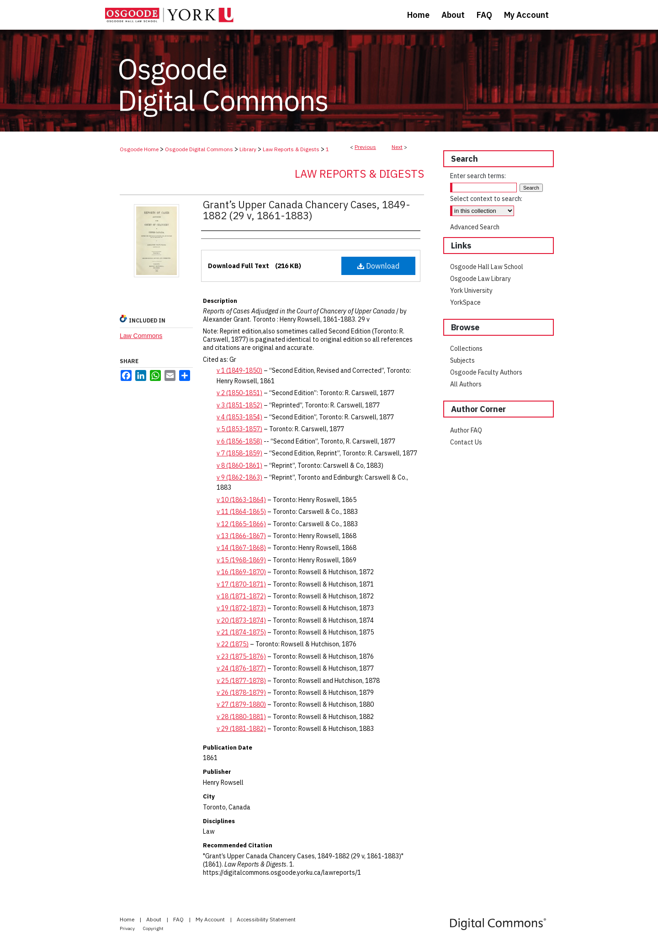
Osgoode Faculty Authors (486, 372)
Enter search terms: (478, 176)
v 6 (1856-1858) (239, 441)
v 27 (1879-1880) (241, 704)
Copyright (153, 928)
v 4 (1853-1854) (239, 417)
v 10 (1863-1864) (241, 500)
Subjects (462, 360)
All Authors (466, 384)
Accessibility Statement (266, 919)
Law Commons (141, 335)
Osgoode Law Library (480, 279)
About (154, 919)
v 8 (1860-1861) (239, 465)
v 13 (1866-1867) (241, 536)
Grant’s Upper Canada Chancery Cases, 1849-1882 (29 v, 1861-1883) (306, 210)
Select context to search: (486, 199)
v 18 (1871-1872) (241, 596)
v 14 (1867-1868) (241, 548)
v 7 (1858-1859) (239, 453)
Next (397, 146)
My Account (211, 919)
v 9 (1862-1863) (239, 477)
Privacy (128, 928)
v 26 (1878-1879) (241, 692)
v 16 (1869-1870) (241, 572)
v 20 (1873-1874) (241, 620)
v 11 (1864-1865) (241, 512)
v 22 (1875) (233, 644)
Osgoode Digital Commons (199, 149)
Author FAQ (466, 430)
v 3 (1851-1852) (239, 405)
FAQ (179, 919)
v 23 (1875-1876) (241, 656)
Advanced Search (474, 227)
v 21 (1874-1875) (241, 632)
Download (378, 265)
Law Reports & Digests (291, 149)
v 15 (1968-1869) (241, 560)
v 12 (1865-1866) (241, 524)
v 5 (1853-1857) (239, 429)
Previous (365, 146)
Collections (466, 348)
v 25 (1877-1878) (241, 681)
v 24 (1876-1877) (241, 668)
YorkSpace (465, 302)
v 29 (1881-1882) (241, 728)
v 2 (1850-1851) (239, 393)
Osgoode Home (139, 149)
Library (247, 149)
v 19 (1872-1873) (241, 608)
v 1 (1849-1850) (239, 370)
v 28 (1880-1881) (241, 717)
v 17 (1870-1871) (241, 584)
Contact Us (466, 442)
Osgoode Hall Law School (486, 267)
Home (128, 919)
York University (471, 290)
